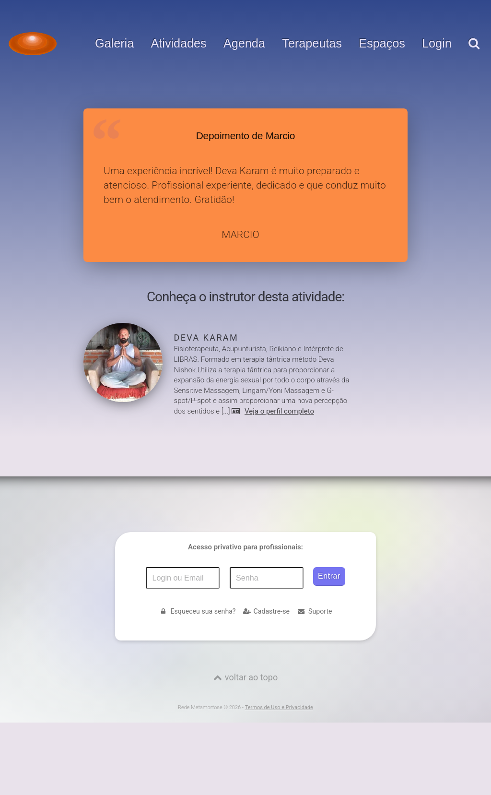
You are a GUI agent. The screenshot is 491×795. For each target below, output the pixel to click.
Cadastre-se (266, 611)
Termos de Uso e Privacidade (279, 707)
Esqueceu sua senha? (197, 611)
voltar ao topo (251, 677)
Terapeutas (312, 43)
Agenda (244, 43)
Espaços (382, 43)
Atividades (179, 43)
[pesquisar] (473, 53)
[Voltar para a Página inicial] (33, 43)
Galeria (114, 43)
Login (437, 43)
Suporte (314, 611)
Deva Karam (206, 337)
